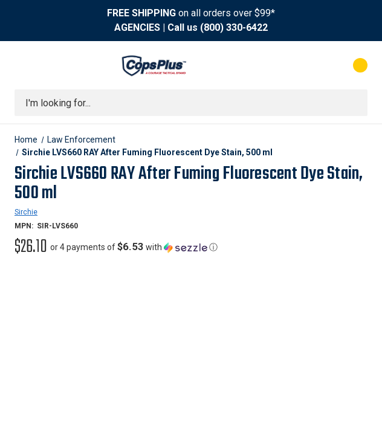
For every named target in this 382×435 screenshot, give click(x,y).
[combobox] (191, 102)
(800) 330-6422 (234, 27)
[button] (134, 247)
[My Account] (307, 65)
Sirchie (26, 212)
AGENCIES (137, 27)
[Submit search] (354, 102)
